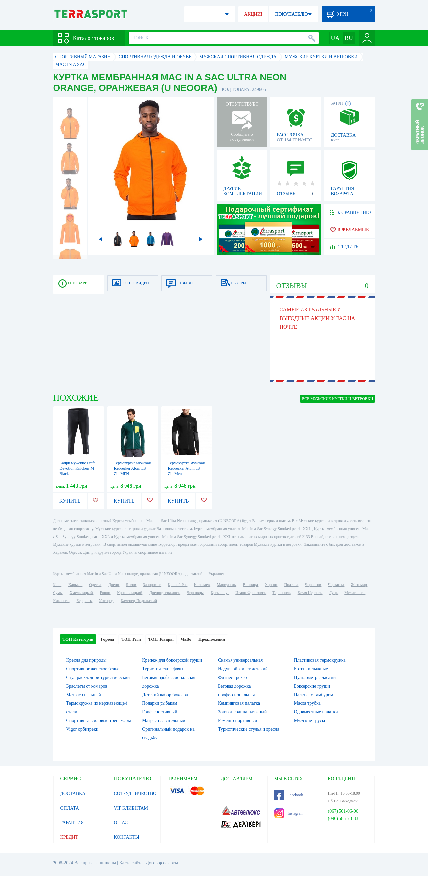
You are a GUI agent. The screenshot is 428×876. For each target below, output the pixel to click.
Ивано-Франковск (250, 592)
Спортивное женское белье (92, 668)
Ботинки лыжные (311, 668)
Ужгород (106, 600)
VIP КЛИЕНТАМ (131, 808)
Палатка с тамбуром (313, 694)
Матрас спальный (83, 694)
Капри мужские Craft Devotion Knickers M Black (77, 468)
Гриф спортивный (159, 711)
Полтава (291, 584)
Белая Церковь (310, 592)
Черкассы (336, 584)
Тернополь (281, 592)
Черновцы (195, 592)
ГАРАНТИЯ (72, 822)
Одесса (95, 584)
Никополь (61, 600)
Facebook (288, 795)
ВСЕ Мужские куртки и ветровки (337, 398)
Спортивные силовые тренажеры (98, 720)
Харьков (75, 584)
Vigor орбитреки (82, 729)
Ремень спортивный (237, 720)
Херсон (271, 584)
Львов (131, 584)
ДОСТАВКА (73, 793)
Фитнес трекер (232, 677)
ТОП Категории (78, 639)
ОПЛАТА (69, 808)
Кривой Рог (177, 584)
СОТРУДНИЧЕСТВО (135, 793)
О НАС (121, 822)
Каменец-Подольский (139, 600)
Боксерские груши (312, 686)
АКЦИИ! (253, 14)
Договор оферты (162, 862)
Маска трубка (307, 703)
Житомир (359, 584)
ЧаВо (186, 639)
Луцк (333, 592)
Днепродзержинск (164, 592)
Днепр (113, 584)
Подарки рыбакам (159, 703)
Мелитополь (354, 592)
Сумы (58, 592)
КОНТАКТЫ (126, 837)
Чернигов (313, 584)
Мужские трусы (309, 720)
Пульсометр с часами (315, 677)
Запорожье (152, 584)
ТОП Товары (161, 639)
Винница (250, 584)
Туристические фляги (163, 668)
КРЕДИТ (69, 837)
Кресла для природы (86, 660)
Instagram (288, 813)
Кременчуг (220, 592)
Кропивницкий (129, 592)
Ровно (105, 592)
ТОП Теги (131, 639)
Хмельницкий (81, 592)
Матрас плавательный (163, 720)
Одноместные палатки (316, 711)
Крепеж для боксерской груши (172, 660)
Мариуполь (226, 584)
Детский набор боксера (165, 694)
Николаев (202, 584)
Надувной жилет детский (243, 668)
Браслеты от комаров (87, 686)
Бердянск (84, 600)
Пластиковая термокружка (320, 660)
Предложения (211, 639)
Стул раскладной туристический (98, 677)
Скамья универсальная (240, 660)
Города (107, 639)
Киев (57, 584)
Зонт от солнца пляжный (242, 711)
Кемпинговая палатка (239, 703)
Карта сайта (131, 862)
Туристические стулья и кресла (248, 729)
